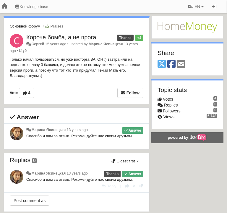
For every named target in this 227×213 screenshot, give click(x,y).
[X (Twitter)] (162, 64)
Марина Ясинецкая (106, 44)
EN (196, 6)
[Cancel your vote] (134, 186)
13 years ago (77, 130)
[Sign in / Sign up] (214, 6)
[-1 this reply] (141, 186)
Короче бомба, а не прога (61, 37)
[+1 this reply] (127, 186)
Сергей (37, 44)
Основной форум (25, 26)
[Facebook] (171, 64)
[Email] (181, 64)
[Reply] (109, 186)
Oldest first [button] (125, 161)
